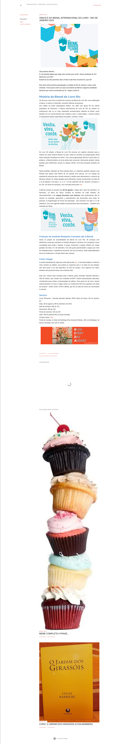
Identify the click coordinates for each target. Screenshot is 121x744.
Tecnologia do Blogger (61, 738)
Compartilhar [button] (24, 15)
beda (21, 22)
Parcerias (41, 4)
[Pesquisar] (97, 5)
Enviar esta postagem (53, 353)
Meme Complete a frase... (54, 633)
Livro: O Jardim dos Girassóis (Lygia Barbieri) (66, 724)
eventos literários (25, 24)
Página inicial (31, 4)
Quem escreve (51, 4)
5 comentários (51, 727)
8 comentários (51, 636)
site (81, 184)
